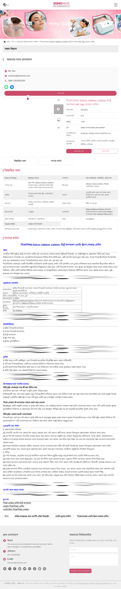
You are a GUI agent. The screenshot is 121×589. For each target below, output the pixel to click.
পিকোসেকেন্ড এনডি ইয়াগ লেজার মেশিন (93, 516)
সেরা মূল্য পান (79, 151)
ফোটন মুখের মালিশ (63, 516)
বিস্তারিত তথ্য (20, 161)
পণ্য (13, 42)
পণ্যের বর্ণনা (56, 161)
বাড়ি (7, 42)
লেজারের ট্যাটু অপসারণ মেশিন (27, 42)
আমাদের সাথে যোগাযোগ (80, 571)
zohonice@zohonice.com (19, 76)
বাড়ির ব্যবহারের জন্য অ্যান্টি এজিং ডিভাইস (32, 516)
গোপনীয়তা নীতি (9, 583)
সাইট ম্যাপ (20, 583)
